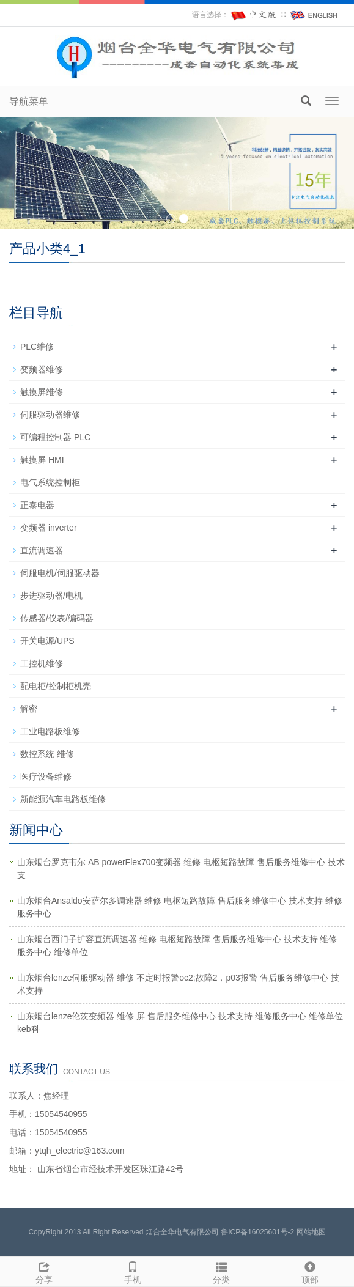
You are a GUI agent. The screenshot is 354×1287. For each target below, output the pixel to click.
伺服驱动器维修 (50, 414)
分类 (221, 1271)
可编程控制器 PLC (55, 437)
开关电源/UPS (47, 641)
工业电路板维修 (50, 731)
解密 (28, 709)
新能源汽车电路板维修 (63, 799)
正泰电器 (37, 505)
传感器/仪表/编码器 (57, 618)
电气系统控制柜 (50, 482)
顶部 (309, 1271)
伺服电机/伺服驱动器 (60, 573)
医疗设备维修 (46, 776)
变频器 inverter (48, 528)
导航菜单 (28, 101)
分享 (44, 1271)
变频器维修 (41, 369)
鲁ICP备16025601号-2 (257, 1232)
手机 (133, 1271)
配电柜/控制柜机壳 (55, 686)
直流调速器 (41, 550)
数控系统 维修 (47, 754)
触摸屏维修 (41, 392)
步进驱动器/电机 (51, 595)
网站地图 (311, 1232)
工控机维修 (41, 663)
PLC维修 (37, 347)
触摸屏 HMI (42, 460)
